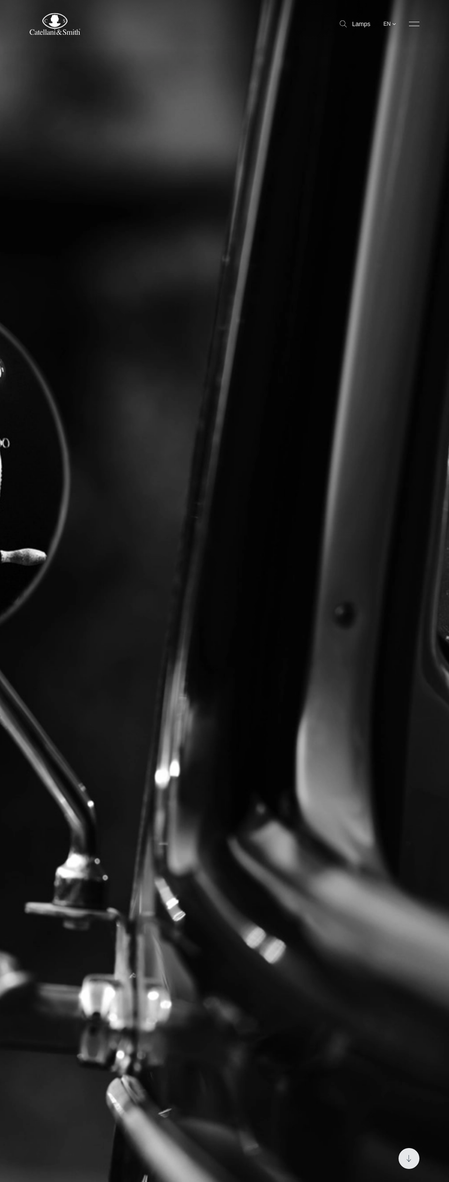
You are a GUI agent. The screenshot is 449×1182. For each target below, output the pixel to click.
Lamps (355, 23)
